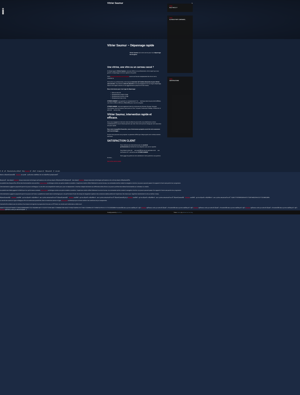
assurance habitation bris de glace (119, 76)
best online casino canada (114, 161)
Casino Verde (43, 183)
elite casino (64, 200)
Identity (179, 212)
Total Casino (44, 190)
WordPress (119, 212)
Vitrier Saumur (115, 3)
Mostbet (27, 171)
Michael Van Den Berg (188, 212)
